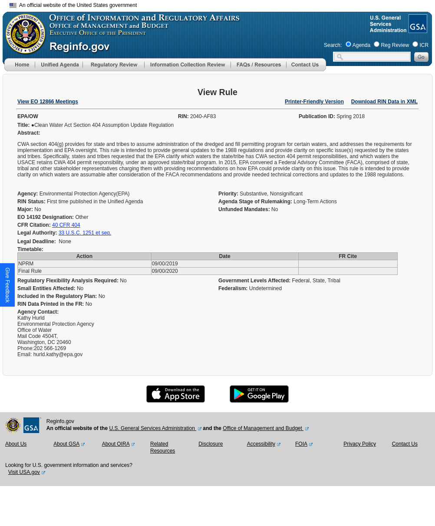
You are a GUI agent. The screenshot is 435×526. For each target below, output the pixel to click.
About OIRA (116, 444)
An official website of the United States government (73, 5)
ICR (423, 45)
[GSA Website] (417, 29)
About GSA (66, 444)
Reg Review (395, 45)
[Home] (19, 69)
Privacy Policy (359, 444)
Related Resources (162, 447)
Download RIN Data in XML (384, 102)
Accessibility (261, 444)
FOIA (301, 444)
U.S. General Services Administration (152, 428)
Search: (333, 45)
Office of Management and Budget (263, 428)
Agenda (361, 45)
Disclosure (210, 444)
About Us (15, 444)
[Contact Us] (306, 69)
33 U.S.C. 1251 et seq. (85, 233)
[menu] (58, 64)
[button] (58, 64)
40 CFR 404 (66, 225)
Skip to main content (222, 4)
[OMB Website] (23, 50)
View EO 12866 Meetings (47, 102)
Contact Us (405, 444)
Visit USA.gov (24, 472)
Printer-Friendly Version (314, 102)
